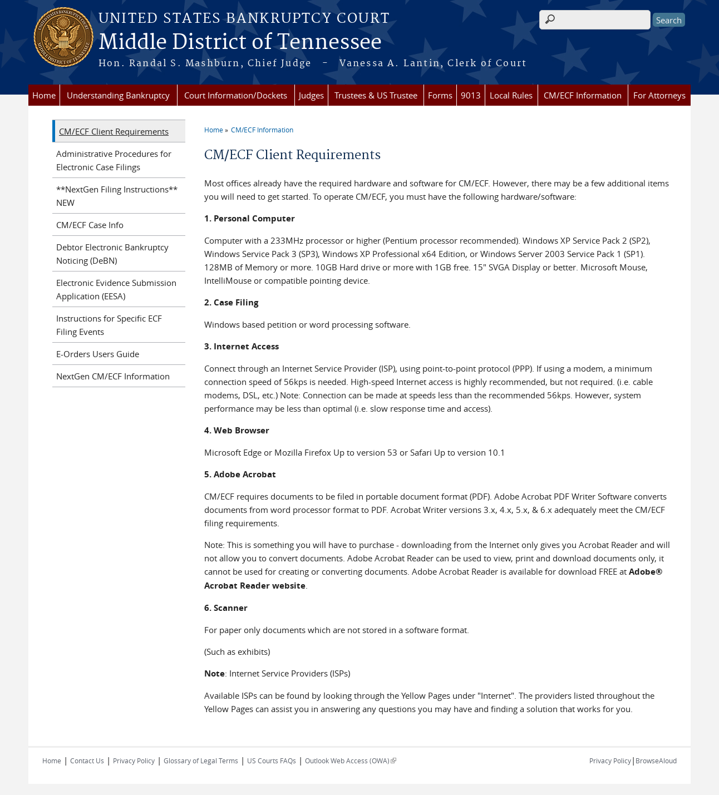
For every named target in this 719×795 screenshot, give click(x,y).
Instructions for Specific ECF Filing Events (109, 325)
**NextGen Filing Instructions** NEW (117, 196)
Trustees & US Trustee (375, 95)
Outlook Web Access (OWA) (350, 760)
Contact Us (87, 760)
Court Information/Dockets (235, 95)
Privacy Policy (134, 760)
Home (44, 95)
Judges (311, 95)
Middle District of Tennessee (240, 43)
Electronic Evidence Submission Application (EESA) (116, 289)
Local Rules (511, 95)
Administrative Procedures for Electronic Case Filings (113, 160)
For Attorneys (659, 95)
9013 (471, 95)
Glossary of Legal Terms (201, 760)
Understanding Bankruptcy (118, 95)
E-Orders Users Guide (97, 353)
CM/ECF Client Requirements (114, 131)
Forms (440, 95)
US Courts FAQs (271, 760)
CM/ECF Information (583, 95)
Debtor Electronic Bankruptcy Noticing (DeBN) (112, 253)
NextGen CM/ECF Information (113, 376)
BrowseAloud (656, 760)
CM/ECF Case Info (90, 224)
